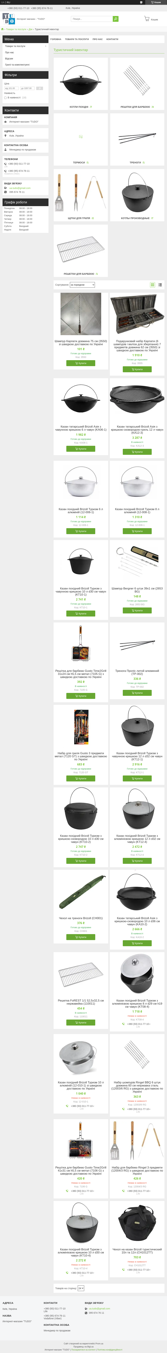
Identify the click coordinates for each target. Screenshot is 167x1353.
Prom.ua (99, 1343)
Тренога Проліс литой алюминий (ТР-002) (137, 672)
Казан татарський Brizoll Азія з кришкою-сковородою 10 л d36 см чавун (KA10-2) (137, 921)
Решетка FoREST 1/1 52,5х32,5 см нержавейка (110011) (81, 1002)
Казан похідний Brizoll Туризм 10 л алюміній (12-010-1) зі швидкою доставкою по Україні (81, 1085)
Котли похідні (79, 107)
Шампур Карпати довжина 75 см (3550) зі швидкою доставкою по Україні (81, 343)
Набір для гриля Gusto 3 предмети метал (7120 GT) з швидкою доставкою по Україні (81, 756)
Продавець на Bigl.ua (83, 1347)
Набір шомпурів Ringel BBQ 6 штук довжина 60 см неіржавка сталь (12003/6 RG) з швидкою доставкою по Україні (137, 1087)
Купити (82, 363)
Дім (30, 29)
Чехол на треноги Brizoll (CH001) (81, 918)
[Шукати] (116, 19)
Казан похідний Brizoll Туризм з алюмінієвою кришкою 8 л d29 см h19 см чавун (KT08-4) (137, 1003)
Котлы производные (135, 218)
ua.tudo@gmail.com (20, 188)
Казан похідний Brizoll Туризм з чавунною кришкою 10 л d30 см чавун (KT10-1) (81, 591)
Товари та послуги (16, 29)
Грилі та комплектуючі (17, 64)
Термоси (79, 162)
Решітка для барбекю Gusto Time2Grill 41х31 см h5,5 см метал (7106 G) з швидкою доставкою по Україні (80, 1170)
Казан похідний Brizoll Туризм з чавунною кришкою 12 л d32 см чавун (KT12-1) (137, 756)
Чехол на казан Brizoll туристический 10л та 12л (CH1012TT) (137, 1251)
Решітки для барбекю (135, 107)
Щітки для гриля (79, 218)
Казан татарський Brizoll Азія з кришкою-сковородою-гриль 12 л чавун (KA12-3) (137, 429)
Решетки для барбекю (79, 274)
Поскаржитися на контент (83, 1350)
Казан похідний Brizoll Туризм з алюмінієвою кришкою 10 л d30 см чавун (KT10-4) (81, 1252)
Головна (55, 39)
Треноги (135, 162)
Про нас (98, 39)
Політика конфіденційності (109, 1350)
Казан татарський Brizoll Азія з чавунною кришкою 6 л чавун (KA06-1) (80, 428)
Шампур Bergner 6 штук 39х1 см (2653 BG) (137, 590)
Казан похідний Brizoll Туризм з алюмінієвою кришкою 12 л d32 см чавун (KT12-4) (137, 839)
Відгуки (9, 58)
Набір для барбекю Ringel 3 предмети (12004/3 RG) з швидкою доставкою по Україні (137, 1170)
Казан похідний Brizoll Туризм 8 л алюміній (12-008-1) (137, 511)
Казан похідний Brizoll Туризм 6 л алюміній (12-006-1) (81, 511)
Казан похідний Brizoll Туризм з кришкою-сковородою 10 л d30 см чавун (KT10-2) (80, 839)
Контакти (112, 39)
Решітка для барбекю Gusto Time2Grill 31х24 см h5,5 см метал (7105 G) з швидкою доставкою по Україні (80, 674)
